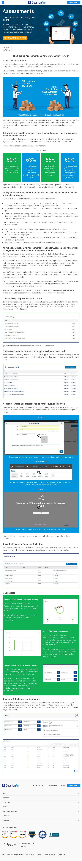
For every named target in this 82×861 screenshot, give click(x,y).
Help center (51, 786)
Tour (4, 793)
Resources (6, 802)
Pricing (5, 807)
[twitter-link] (36, 786)
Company (6, 820)
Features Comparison (10, 811)
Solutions (6, 816)
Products (6, 798)
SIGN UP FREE (73, 3)
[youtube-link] (42, 786)
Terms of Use (61, 855)
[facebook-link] (33, 786)
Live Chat (62, 786)
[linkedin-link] (39, 786)
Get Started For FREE (15, 38)
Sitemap (39, 855)
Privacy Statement (49, 855)
